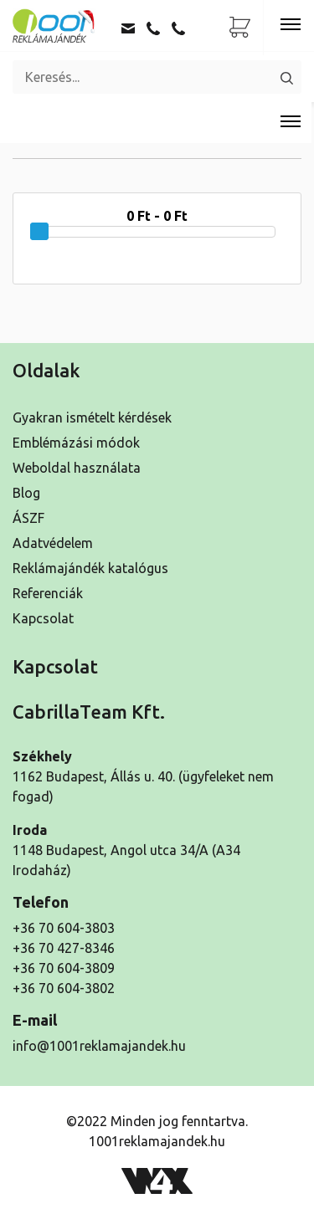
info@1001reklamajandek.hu (99, 1045)
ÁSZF (28, 517)
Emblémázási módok (76, 442)
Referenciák (48, 593)
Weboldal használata (77, 467)
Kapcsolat (43, 618)
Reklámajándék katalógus (90, 568)
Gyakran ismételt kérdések (92, 417)
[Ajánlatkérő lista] (240, 27)
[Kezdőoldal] (54, 25)
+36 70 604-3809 (64, 968)
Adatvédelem (53, 543)
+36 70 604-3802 (64, 988)
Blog (26, 492)
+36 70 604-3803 (64, 927)
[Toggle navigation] (290, 25)
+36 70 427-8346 (64, 947)
